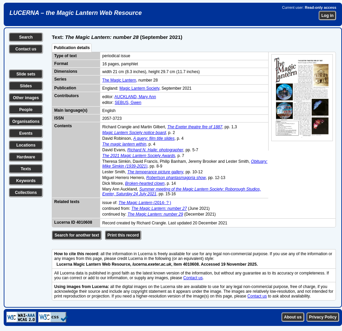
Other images (26, 97)
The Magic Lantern (119, 80)
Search (25, 37)
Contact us (25, 49)
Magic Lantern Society (139, 88)
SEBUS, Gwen (128, 102)
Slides (26, 86)
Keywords (26, 180)
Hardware (26, 157)
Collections (26, 192)
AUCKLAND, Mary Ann (135, 96)
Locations (26, 145)
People (25, 109)
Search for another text (76, 235)
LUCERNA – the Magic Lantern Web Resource (75, 12)
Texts (26, 169)
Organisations (26, 121)
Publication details (72, 47)
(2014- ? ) (144, 202)
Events (25, 133)
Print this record (123, 235)
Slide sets (25, 74)
